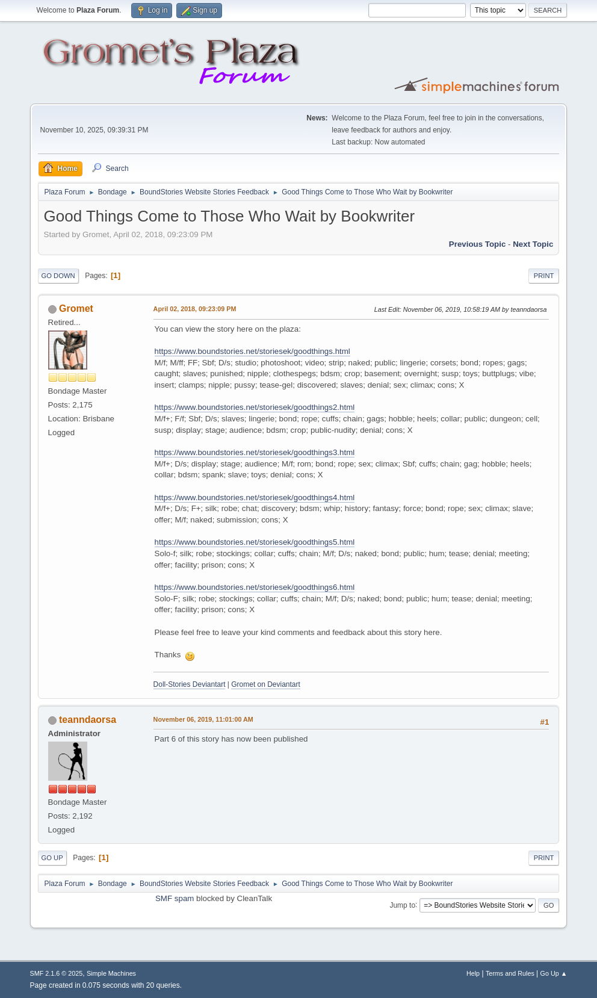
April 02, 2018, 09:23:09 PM (195, 308)
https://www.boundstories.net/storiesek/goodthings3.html (255, 452)
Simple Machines (111, 973)
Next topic (533, 244)
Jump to (402, 904)
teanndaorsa (87, 719)
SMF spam (174, 898)
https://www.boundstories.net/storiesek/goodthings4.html (255, 497)
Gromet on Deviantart (265, 684)
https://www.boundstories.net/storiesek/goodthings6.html (255, 587)
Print (544, 275)
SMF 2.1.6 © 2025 (56, 973)
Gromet (76, 308)
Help (473, 973)
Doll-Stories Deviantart (189, 684)
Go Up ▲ (554, 973)
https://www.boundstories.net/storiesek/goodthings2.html (255, 407)
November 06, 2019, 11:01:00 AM (203, 719)
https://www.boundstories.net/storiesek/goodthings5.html (255, 542)
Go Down (58, 275)
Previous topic (477, 244)
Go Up (52, 857)
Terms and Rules (510, 973)
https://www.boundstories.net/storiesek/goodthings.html (252, 351)
